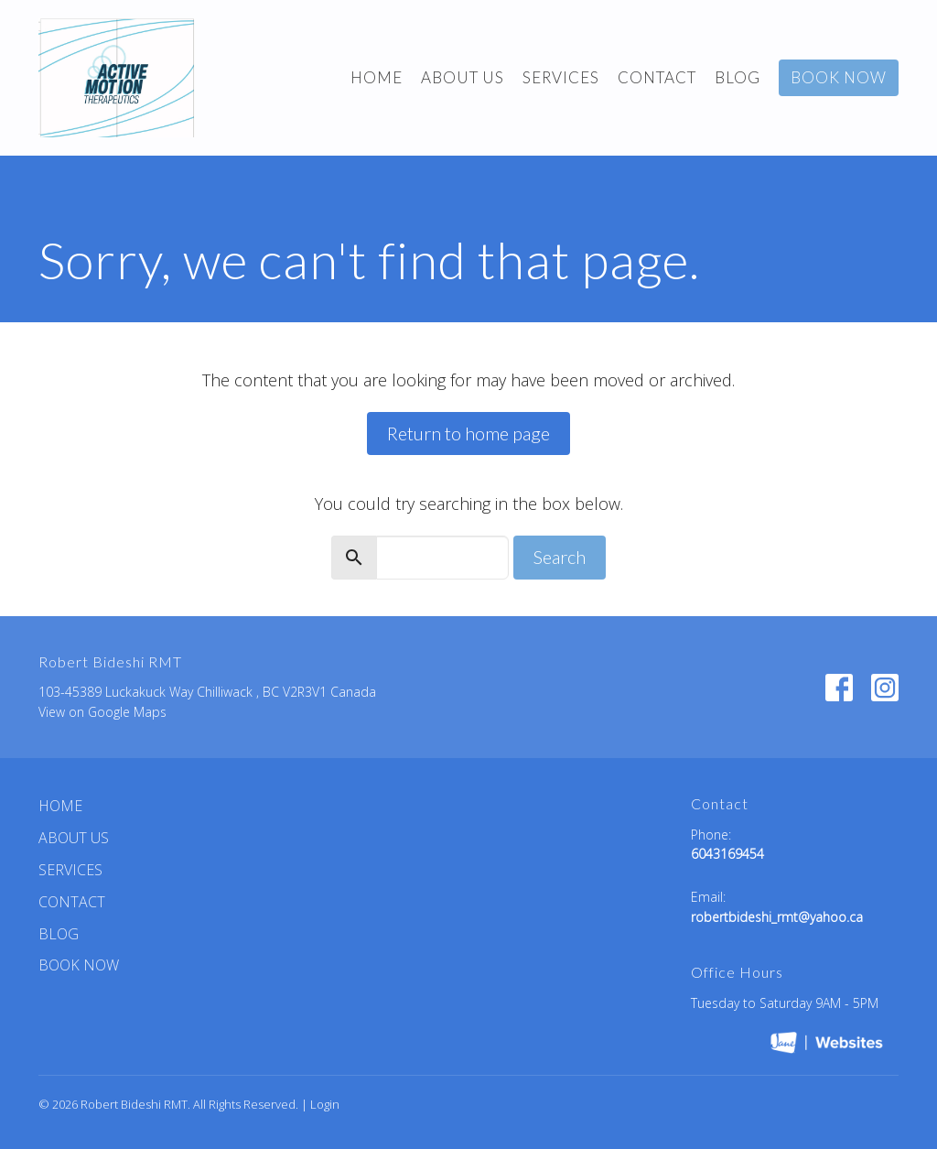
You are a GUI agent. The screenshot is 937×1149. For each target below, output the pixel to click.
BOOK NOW (839, 77)
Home (376, 77)
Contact (657, 77)
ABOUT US (462, 77)
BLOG (737, 77)
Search (559, 557)
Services (560, 77)
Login (324, 1104)
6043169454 (727, 853)
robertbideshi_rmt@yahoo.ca (777, 917)
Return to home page (468, 433)
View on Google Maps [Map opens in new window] (102, 712)
